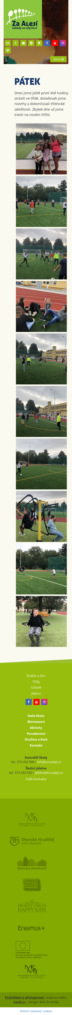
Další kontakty (36, 779)
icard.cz (19, 1002)
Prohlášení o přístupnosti (24, 997)
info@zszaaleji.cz (49, 762)
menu (58, 59)
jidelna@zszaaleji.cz (49, 773)
